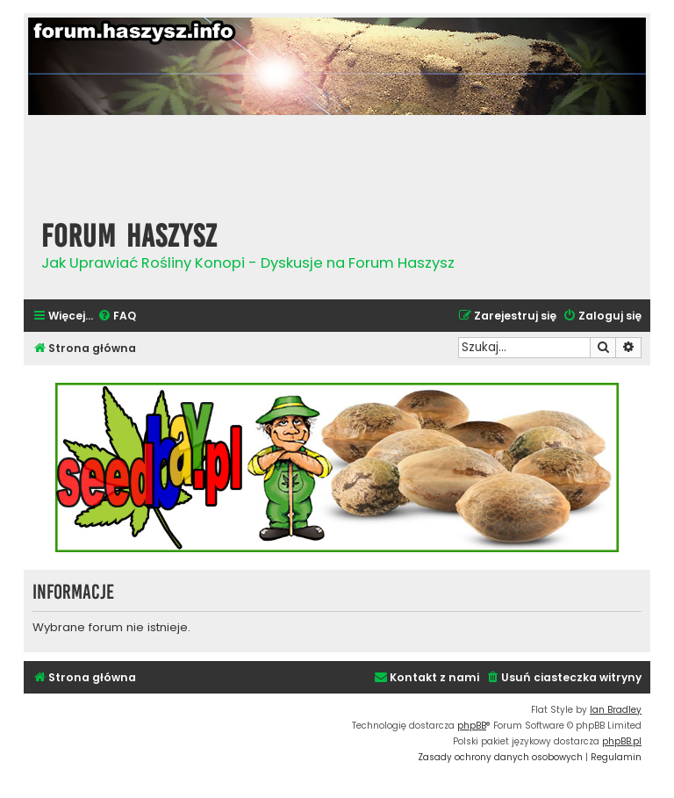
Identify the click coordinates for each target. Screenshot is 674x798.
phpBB (471, 725)
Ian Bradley (616, 709)
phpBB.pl (622, 741)
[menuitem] (116, 316)
